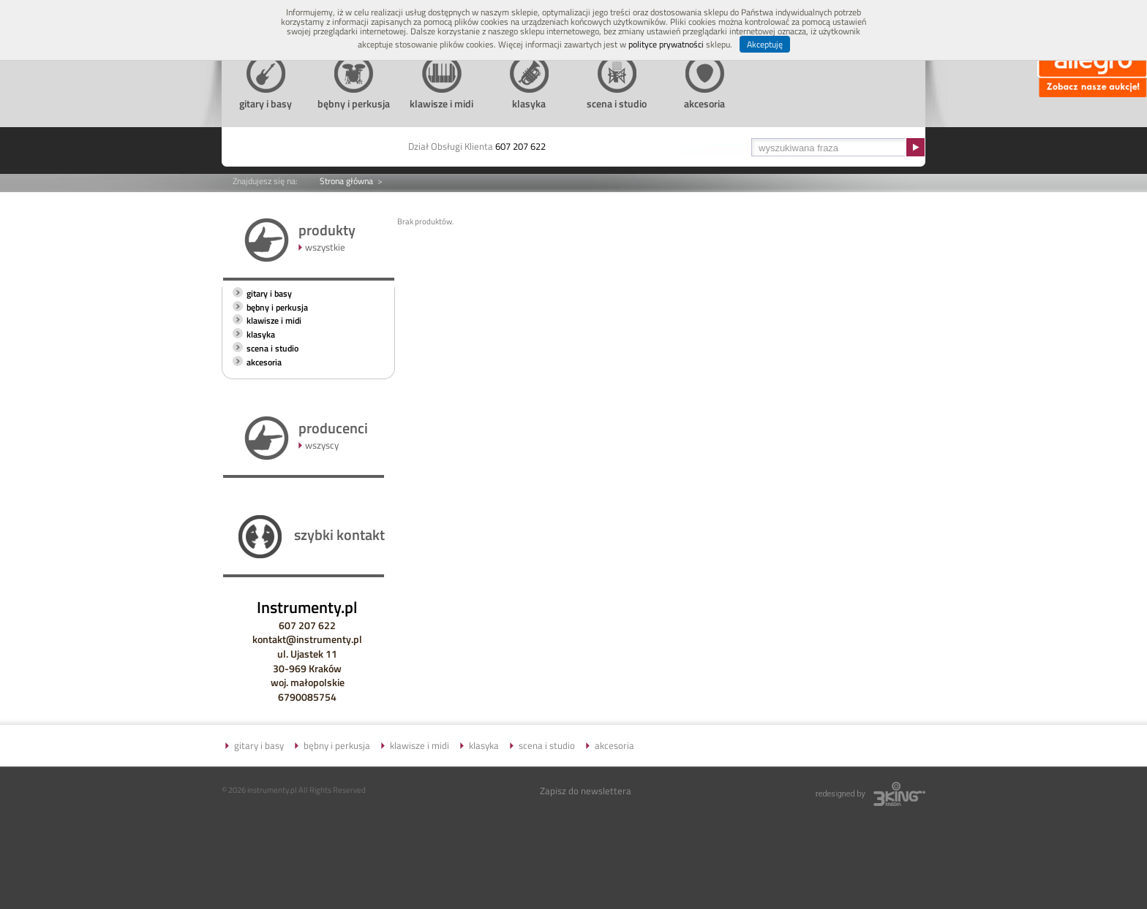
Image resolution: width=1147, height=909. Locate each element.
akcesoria (264, 362)
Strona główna (346, 181)
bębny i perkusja (277, 307)
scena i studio (272, 348)
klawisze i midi (274, 320)
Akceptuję (765, 44)
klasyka (261, 334)
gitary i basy (269, 293)
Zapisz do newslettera (585, 790)
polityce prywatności (666, 44)
